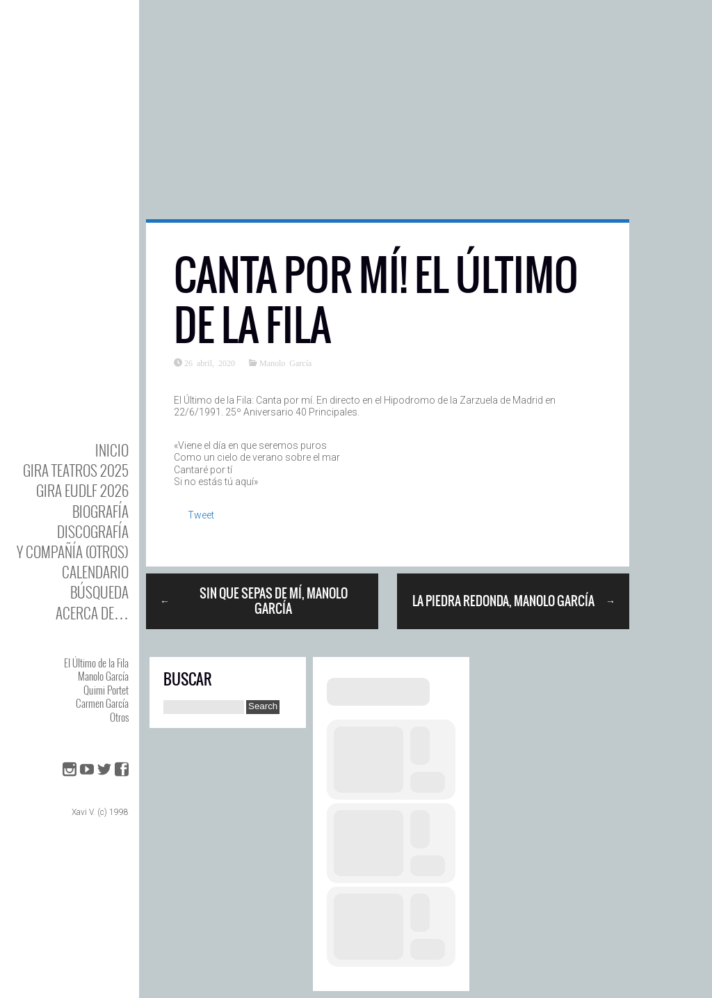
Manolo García (103, 675)
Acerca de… (92, 613)
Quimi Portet (106, 689)
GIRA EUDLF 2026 (82, 490)
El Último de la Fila (96, 662)
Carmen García (102, 703)
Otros (119, 716)
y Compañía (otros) (73, 551)
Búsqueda (99, 592)
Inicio (112, 450)
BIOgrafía (100, 511)
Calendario (95, 572)
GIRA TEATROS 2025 (76, 470)
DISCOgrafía (93, 531)
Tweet (201, 515)
